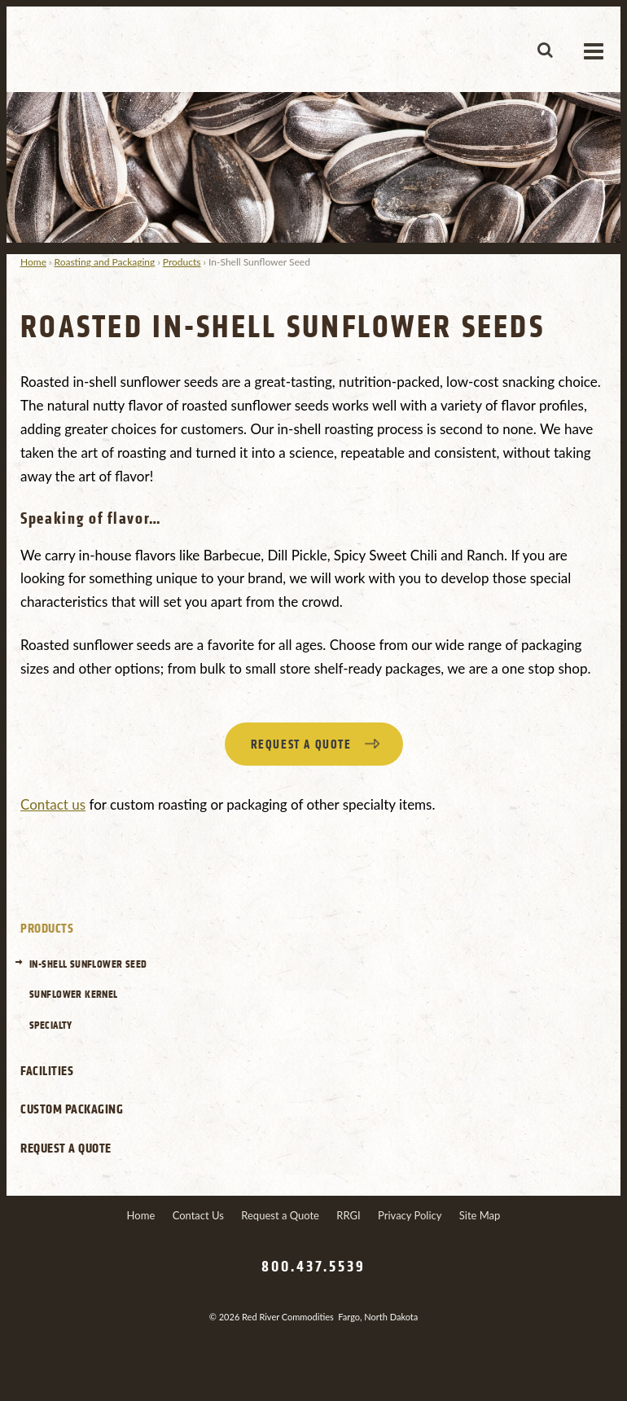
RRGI (348, 1215)
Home (33, 262)
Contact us (53, 804)
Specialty (50, 1025)
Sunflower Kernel (73, 994)
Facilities (46, 1071)
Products (182, 262)
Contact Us (198, 1215)
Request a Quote (66, 1148)
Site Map (480, 1215)
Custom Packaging (71, 1109)
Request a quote (301, 745)
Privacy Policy (409, 1215)
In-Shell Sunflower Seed (88, 964)
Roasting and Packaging (105, 262)
